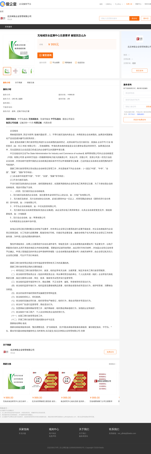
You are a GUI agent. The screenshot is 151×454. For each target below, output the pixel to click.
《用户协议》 (131, 114)
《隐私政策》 (140, 114)
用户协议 (52, 433)
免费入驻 (129, 4)
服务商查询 (83, 436)
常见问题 (22, 433)
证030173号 (53, 448)
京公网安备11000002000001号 (72, 448)
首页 (101, 4)
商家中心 (138, 4)
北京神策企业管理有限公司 (19, 16)
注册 (149, 4)
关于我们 (82, 433)
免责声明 (52, 436)
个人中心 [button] (119, 4)
